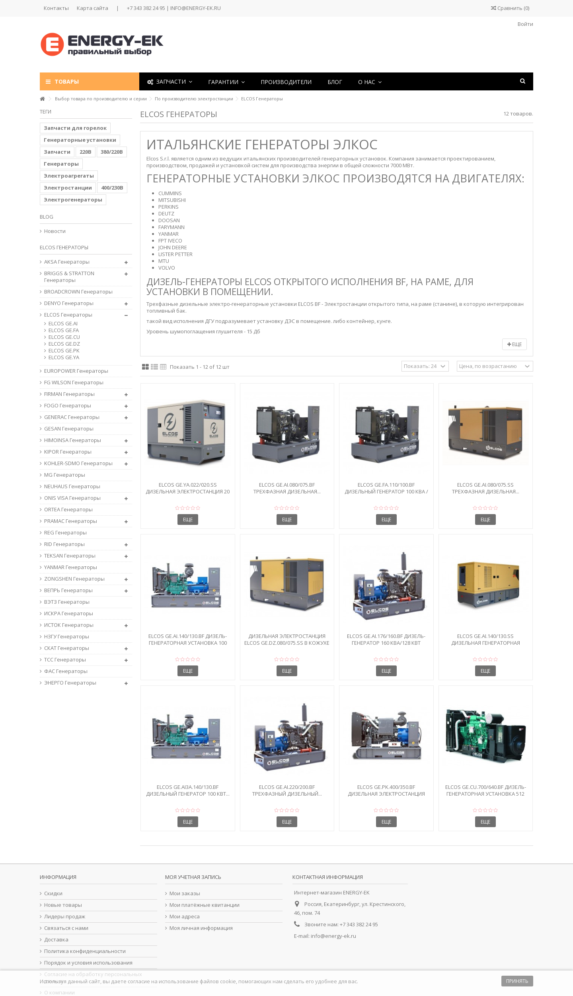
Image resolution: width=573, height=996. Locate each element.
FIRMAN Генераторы (69, 394)
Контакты (56, 8)
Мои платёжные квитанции (205, 905)
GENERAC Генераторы (71, 417)
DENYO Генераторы (69, 303)
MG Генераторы (64, 475)
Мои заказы (185, 893)
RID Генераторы (64, 544)
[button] (226, 81)
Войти (524, 23)
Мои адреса (185, 916)
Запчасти (57, 151)
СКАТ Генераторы (66, 648)
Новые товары (63, 905)
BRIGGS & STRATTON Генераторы (69, 277)
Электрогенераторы (73, 199)
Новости (55, 231)
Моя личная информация (201, 928)
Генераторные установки (80, 139)
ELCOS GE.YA (64, 357)
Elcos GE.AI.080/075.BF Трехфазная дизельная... (287, 488)
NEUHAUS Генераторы (72, 486)
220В (86, 151)
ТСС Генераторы (65, 659)
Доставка (56, 939)
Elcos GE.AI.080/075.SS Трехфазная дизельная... (485, 488)
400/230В (112, 187)
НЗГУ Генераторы (66, 636)
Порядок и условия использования (88, 962)
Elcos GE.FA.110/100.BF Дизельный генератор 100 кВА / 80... (386, 491)
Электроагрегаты (69, 175)
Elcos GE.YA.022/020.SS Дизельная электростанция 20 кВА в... (188, 491)
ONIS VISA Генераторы (72, 498)
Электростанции (68, 187)
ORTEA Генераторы (68, 509)
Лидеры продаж (64, 916)
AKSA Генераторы (67, 261)
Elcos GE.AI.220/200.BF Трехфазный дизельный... (287, 790)
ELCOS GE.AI (63, 323)
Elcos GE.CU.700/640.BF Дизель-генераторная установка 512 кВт (485, 793)
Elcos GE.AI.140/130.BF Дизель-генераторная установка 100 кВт (187, 642)
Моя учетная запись (193, 877)
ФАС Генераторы (66, 671)
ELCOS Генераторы (68, 314)
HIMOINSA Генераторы (72, 440)
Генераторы (61, 163)
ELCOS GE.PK (64, 350)
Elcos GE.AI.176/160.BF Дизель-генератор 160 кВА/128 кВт (386, 639)
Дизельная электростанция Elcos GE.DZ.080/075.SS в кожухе (286, 639)
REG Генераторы (65, 532)
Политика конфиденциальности (85, 951)
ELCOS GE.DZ (64, 343)
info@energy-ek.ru (333, 935)
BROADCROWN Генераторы (78, 291)
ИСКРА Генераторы (68, 613)
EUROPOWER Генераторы (76, 371)
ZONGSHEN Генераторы (74, 578)
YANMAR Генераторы (70, 567)
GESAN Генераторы (69, 428)
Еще (514, 344)
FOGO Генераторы (67, 405)
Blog (46, 216)
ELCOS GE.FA (64, 330)
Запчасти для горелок (75, 127)
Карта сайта (92, 8)
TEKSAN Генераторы (70, 555)
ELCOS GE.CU (64, 337)
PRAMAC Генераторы (70, 521)
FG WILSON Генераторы (73, 382)
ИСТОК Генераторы (69, 625)
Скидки (53, 893)
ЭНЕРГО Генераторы (70, 682)
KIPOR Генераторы (68, 451)
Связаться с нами (66, 928)
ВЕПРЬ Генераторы (68, 590)
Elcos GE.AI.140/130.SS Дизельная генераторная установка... (485, 642)
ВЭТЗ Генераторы (67, 602)
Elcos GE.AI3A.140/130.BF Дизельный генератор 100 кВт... (188, 790)
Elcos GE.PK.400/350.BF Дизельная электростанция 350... (386, 793)
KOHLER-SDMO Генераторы (78, 463)
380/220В (112, 151)
